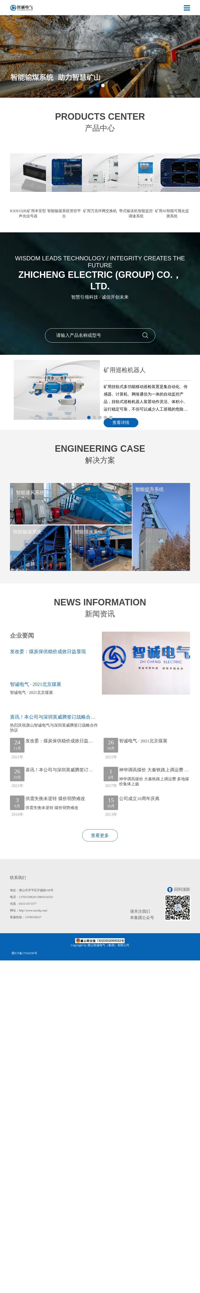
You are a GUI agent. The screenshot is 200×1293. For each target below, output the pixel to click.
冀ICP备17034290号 (24, 954)
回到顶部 (178, 890)
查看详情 (123, 422)
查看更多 (100, 836)
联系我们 (18, 879)
